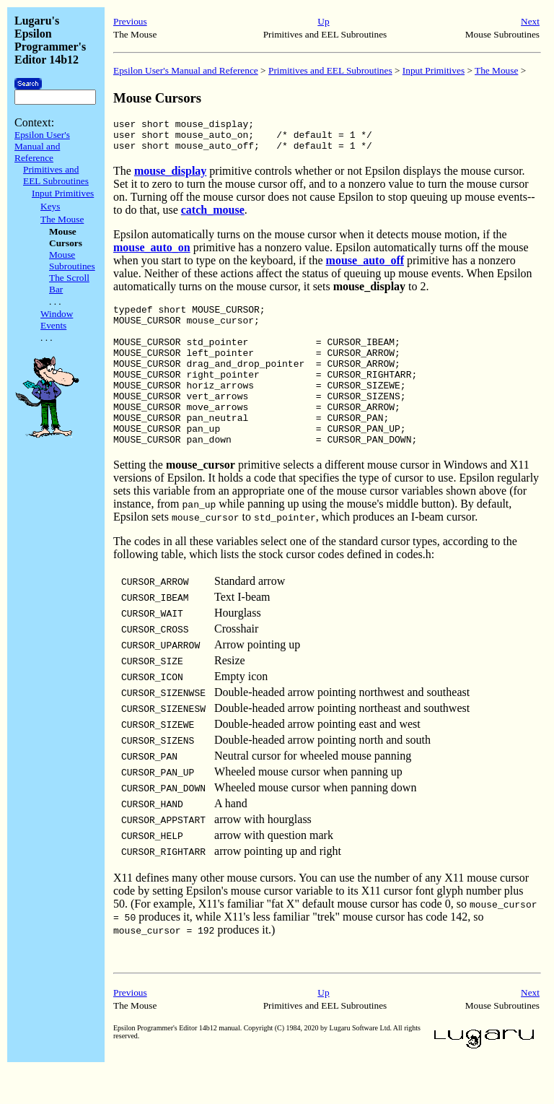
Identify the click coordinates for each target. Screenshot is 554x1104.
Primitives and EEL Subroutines (56, 175)
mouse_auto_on (151, 254)
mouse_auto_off (365, 267)
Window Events (56, 319)
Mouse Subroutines (72, 260)
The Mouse (62, 219)
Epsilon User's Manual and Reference (42, 146)
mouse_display (170, 177)
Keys (50, 206)
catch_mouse (213, 216)
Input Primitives (63, 193)
